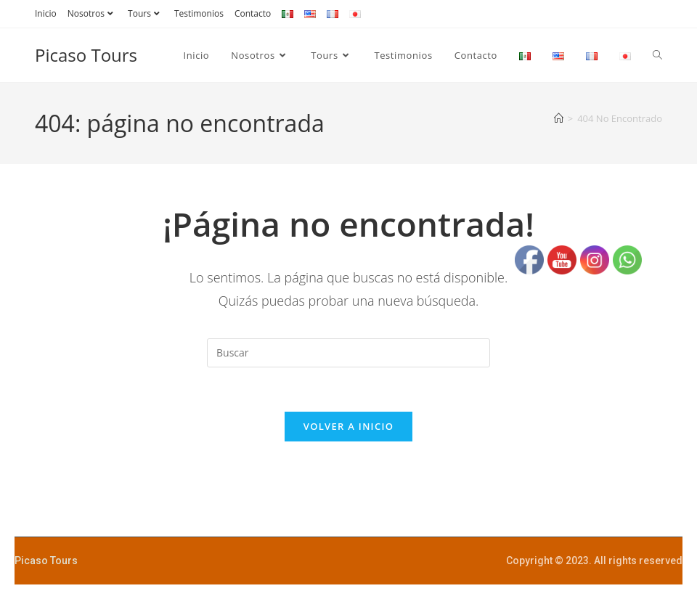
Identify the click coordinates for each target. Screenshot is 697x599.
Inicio (46, 13)
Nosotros (92, 13)
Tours (145, 13)
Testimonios (199, 13)
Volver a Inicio (348, 426)
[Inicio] (558, 118)
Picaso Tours (86, 55)
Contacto (253, 13)
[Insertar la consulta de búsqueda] (348, 352)
